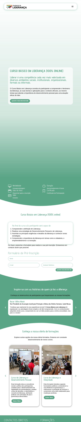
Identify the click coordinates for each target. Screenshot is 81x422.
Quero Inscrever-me (64, 270)
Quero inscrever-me (19, 101)
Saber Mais (17, 401)
